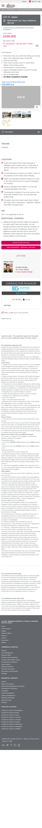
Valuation (4, 673)
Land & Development (7, 693)
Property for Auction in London (10, 722)
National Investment (7, 666)
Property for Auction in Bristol (10, 712)
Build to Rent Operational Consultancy (12, 686)
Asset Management (7, 653)
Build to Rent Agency (7, 684)
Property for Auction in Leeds (10, 715)
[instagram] (15, 745)
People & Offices (6, 633)
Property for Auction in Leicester (11, 717)
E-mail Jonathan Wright (23, 272)
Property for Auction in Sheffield (10, 728)
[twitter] (7, 745)
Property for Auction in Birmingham (11, 710)
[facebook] (11, 745)
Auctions (4, 650)
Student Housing (6, 700)
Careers (24, 1)
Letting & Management (8, 695)
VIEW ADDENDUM (21, 247)
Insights (3, 631)
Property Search (11, 9)
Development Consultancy (9, 662)
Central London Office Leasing (10, 659)
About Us (4, 635)
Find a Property (6, 628)
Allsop (10, 5)
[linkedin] (3, 745)
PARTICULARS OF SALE (21, 242)
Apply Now (21, 293)
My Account (4, 640)
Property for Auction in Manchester (11, 724)
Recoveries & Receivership (9, 671)
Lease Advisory (6, 664)
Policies (3, 642)
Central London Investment (9, 657)
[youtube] (19, 745)
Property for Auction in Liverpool (11, 719)
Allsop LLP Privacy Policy (31, 739)
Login (39, 1)
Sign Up (32, 1)
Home (2, 9)
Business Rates (6, 655)
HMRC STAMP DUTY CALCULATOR (14, 313)
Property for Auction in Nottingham (11, 726)
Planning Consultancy (8, 669)
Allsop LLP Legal (7, 741)
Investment (4, 691)
